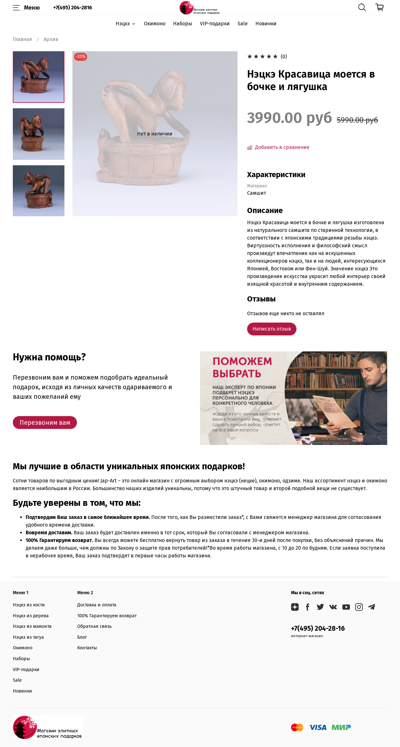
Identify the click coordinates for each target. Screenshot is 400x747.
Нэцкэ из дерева (31, 616)
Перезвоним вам (45, 422)
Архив (51, 39)
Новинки (266, 24)
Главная (22, 39)
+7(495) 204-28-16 (318, 629)
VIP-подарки (215, 24)
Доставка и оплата (96, 605)
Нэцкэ (126, 24)
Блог (82, 637)
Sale (243, 24)
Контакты (87, 648)
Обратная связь (94, 626)
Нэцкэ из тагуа (28, 637)
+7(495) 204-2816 (72, 7)
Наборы (182, 24)
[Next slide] (38, 208)
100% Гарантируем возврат (107, 616)
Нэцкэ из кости (29, 605)
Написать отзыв (272, 329)
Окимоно (154, 24)
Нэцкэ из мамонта (32, 626)
